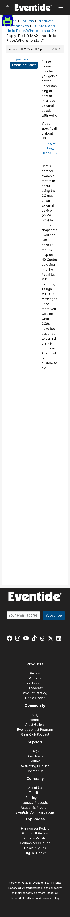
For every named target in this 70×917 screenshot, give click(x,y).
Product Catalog (35, 693)
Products (45, 21)
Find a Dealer (35, 698)
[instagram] (18, 638)
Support (35, 742)
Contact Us (35, 771)
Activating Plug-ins (35, 766)
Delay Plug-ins (35, 848)
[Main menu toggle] (60, 7)
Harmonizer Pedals (35, 828)
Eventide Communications (35, 812)
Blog (35, 715)
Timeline (35, 793)
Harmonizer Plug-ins (35, 843)
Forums (27, 21)
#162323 (57, 49)
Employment (35, 798)
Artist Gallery (35, 724)
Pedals (35, 673)
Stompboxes (17, 26)
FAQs (35, 751)
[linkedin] (59, 638)
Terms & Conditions (22, 898)
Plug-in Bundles (35, 853)
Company (35, 778)
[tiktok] (35, 638)
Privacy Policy (50, 898)
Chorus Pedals (35, 838)
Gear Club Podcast (35, 734)
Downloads (35, 756)
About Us (35, 788)
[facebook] (10, 638)
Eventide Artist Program (35, 729)
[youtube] (26, 638)
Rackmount (35, 683)
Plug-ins (35, 678)
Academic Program (35, 807)
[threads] (43, 638)
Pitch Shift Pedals (35, 833)
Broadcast (35, 688)
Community (35, 705)
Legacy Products (35, 802)
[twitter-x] (51, 638)
